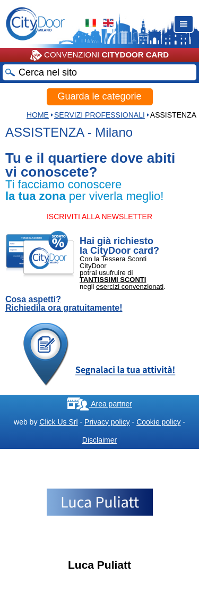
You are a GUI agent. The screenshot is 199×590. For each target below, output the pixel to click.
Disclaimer (99, 440)
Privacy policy (107, 422)
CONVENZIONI (99, 55)
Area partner (99, 404)
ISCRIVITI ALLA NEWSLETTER (99, 216)
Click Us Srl (58, 422)
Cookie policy (158, 422)
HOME (38, 115)
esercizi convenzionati (129, 286)
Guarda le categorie (99, 96)
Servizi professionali (99, 115)
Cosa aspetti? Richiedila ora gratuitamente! (64, 303)
